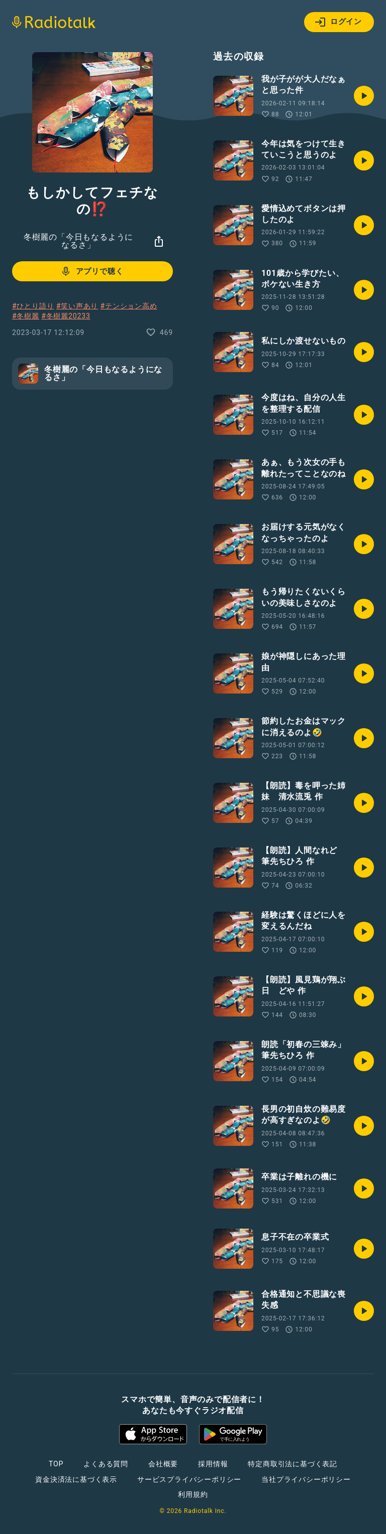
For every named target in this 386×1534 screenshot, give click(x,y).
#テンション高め (129, 306)
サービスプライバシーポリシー (189, 1479)
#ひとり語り (33, 306)
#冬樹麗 (25, 316)
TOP (56, 1464)
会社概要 (163, 1464)
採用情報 (213, 1464)
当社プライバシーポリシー (306, 1479)
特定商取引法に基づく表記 (292, 1464)
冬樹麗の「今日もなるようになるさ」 (78, 241)
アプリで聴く (92, 271)
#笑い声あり (77, 306)
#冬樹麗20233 (65, 316)
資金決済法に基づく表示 (76, 1479)
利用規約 (193, 1494)
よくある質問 (105, 1464)
